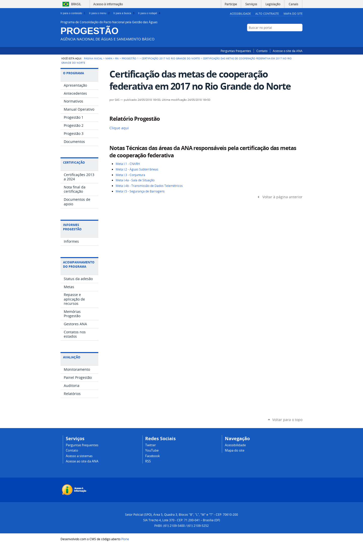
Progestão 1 (130, 58)
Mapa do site (234, 450)
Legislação (272, 4)
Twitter (287, 37)
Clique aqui (119, 128)
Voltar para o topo (287, 419)
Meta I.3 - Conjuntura (130, 175)
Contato (261, 51)
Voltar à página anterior (282, 197)
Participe (231, 4)
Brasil (76, 4)
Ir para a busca (124, 13)
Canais (293, 4)
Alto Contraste (267, 13)
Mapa (108, 58)
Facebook (281, 37)
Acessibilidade (240, 13)
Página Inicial (93, 58)
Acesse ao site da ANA (82, 461)
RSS (299, 37)
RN (117, 58)
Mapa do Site (293, 13)
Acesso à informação (108, 4)
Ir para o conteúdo (73, 13)
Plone (125, 539)
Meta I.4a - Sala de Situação (135, 180)
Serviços (251, 4)
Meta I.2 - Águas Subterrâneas (137, 169)
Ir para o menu (100, 13)
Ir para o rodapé (149, 13)
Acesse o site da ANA (287, 51)
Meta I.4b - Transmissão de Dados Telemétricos (149, 186)
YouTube (293, 37)
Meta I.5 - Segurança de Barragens (140, 191)
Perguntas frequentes (236, 51)
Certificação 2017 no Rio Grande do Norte (171, 58)
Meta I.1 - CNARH (128, 164)
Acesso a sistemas (79, 456)
